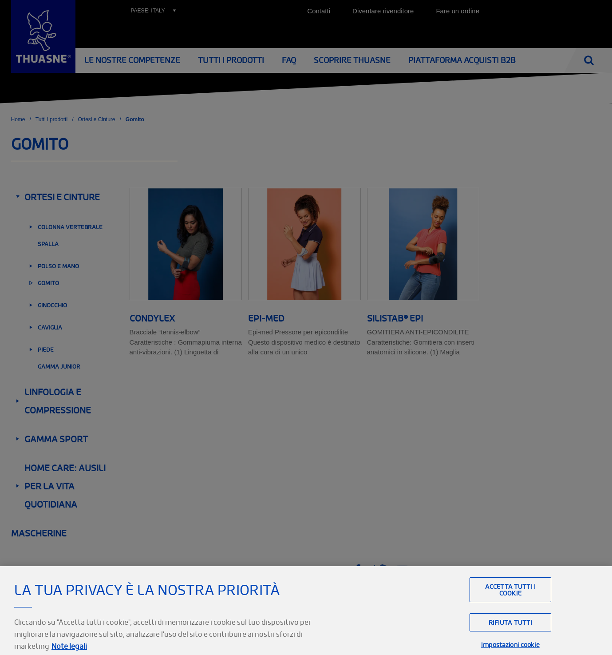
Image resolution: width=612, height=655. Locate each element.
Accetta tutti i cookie (510, 600)
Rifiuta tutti (511, 633)
